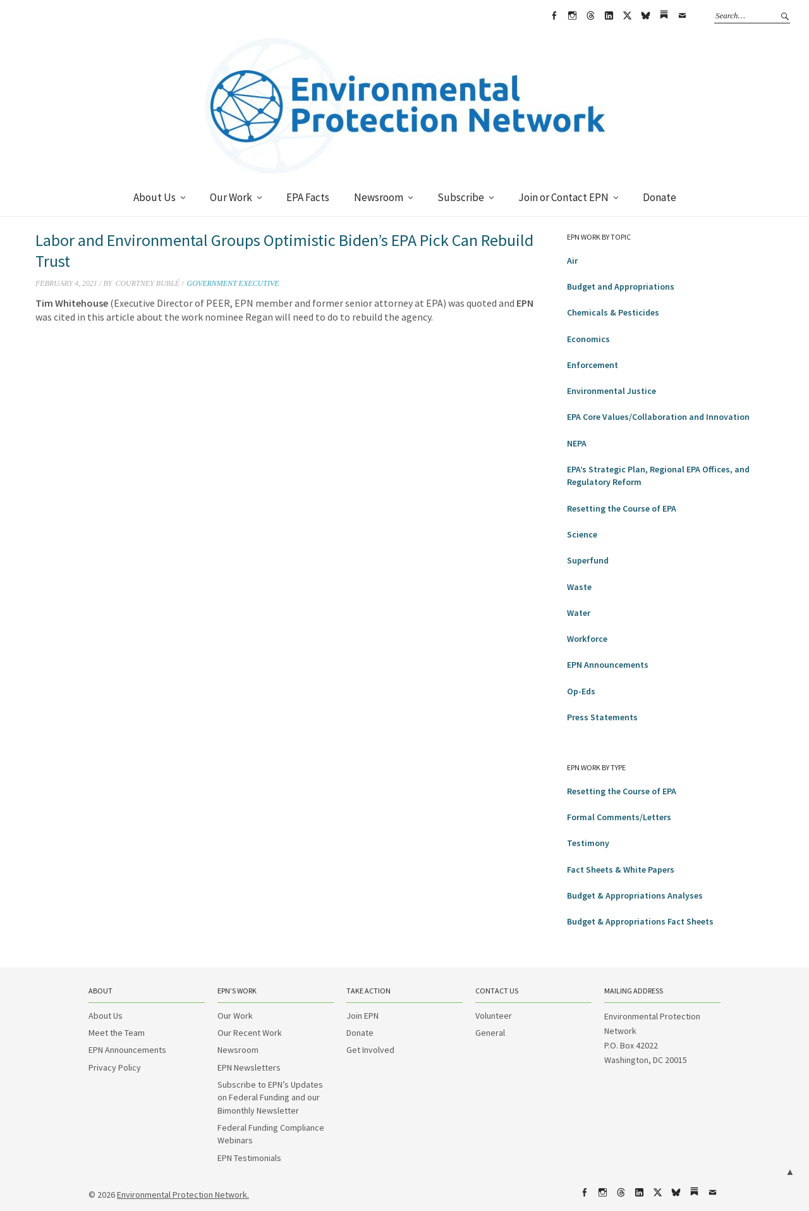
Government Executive (232, 283)
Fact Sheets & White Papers (620, 869)
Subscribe (460, 197)
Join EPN (362, 1015)
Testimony (588, 843)
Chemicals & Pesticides (613, 312)
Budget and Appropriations (620, 286)
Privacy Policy (114, 1067)
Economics (588, 339)
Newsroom (378, 197)
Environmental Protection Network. (183, 1194)
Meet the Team (116, 1032)
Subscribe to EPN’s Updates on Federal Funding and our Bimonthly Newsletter (270, 1097)
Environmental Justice (611, 390)
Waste (579, 587)
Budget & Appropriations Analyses (635, 895)
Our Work (231, 197)
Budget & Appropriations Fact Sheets (640, 921)
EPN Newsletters (249, 1067)
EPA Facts (307, 197)
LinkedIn (608, 15)
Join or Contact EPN (563, 197)
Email (681, 15)
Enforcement (592, 365)
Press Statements (602, 717)
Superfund (588, 560)
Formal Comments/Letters (619, 817)
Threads (590, 15)
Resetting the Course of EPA (621, 508)
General (490, 1032)
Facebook (553, 15)
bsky (645, 15)
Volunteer (493, 1015)
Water (578, 612)
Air (572, 260)
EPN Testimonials (249, 1158)
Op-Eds (581, 691)
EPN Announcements (607, 664)
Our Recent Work (249, 1032)
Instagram (572, 15)
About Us (154, 197)
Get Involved (370, 1049)
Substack (663, 15)
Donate (659, 197)
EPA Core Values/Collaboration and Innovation (658, 416)
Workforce (587, 638)
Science (582, 534)
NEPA (577, 443)
